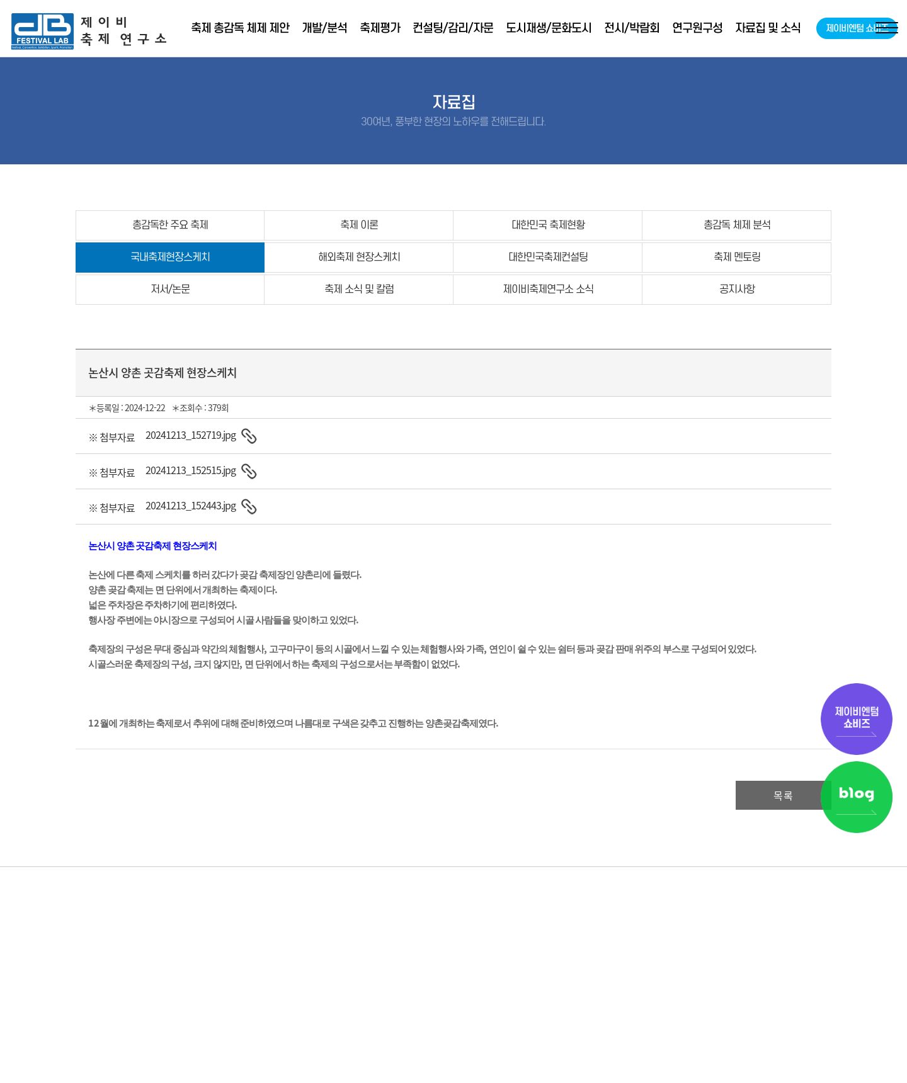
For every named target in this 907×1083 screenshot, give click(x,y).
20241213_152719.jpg (190, 434)
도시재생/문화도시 (548, 28)
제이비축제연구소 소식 (548, 289)
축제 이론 (359, 225)
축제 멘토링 (737, 257)
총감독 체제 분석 (737, 225)
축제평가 (380, 28)
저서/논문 (170, 289)
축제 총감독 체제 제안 (240, 28)
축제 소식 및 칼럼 (359, 289)
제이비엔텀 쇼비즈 (857, 28)
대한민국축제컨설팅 (548, 257)
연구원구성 (697, 28)
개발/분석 (324, 28)
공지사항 (737, 289)
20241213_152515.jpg (190, 469)
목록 (783, 795)
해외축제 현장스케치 (359, 257)
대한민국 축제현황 (548, 225)
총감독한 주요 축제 (170, 225)
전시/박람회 (631, 28)
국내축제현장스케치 (170, 257)
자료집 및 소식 (768, 28)
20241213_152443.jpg (190, 505)
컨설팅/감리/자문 (453, 28)
